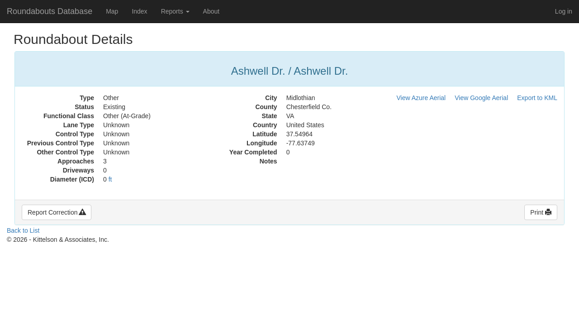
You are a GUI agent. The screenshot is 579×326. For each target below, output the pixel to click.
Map (112, 11)
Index (139, 11)
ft (110, 179)
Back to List (23, 230)
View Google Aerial (481, 97)
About (211, 11)
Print (540, 212)
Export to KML (537, 97)
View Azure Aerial (421, 97)
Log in (563, 11)
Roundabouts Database (49, 11)
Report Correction (56, 212)
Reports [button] (175, 11)
